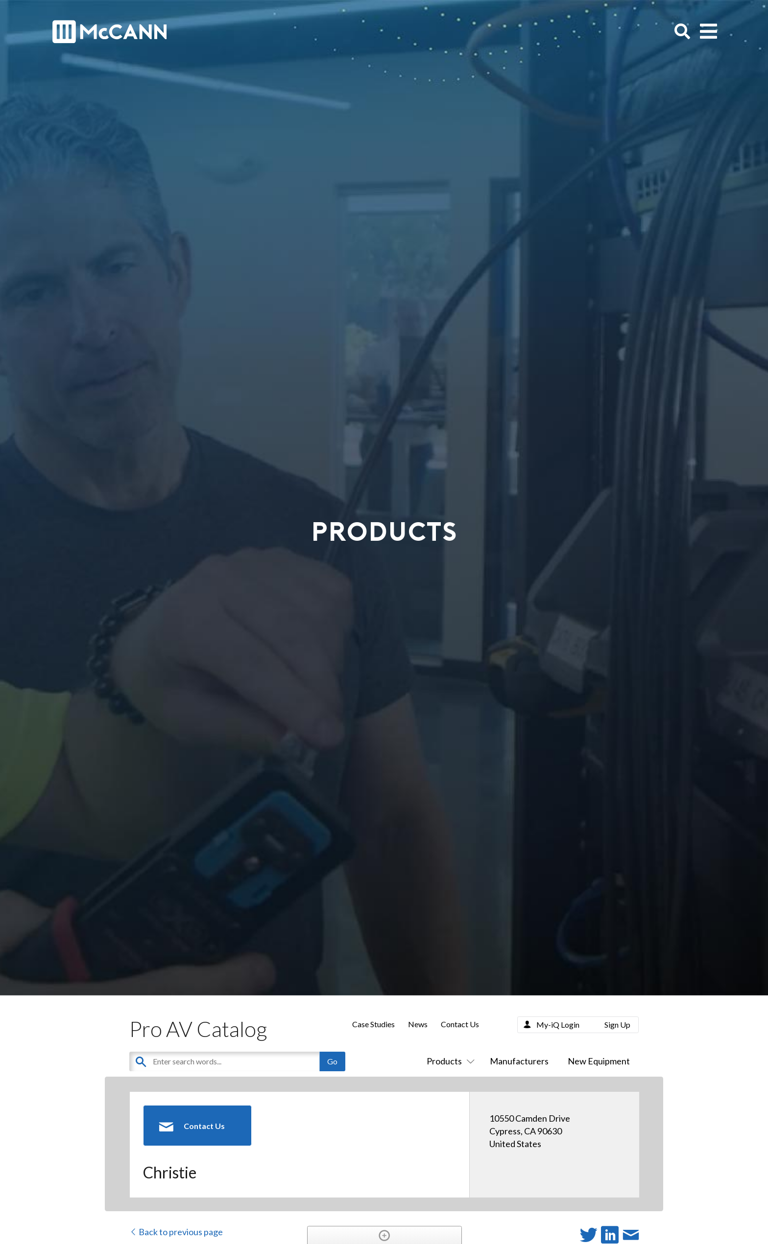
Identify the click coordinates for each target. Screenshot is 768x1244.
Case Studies (373, 1024)
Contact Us (460, 1024)
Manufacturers (519, 1061)
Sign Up (617, 1024)
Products (449, 1061)
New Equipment (599, 1061)
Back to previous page (176, 1231)
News (418, 1024)
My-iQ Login (557, 1024)
